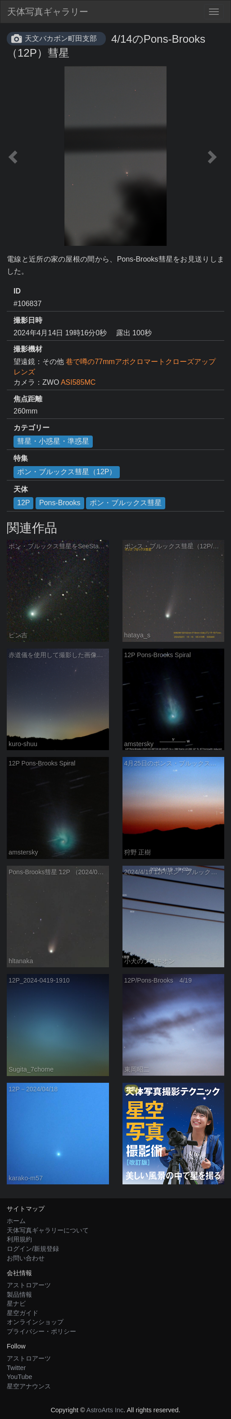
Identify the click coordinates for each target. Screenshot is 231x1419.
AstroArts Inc (104, 1410)
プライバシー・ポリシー (41, 1331)
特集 (21, 458)
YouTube (19, 1376)
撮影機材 (28, 349)
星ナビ (16, 1303)
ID (17, 291)
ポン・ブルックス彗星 (126, 503)
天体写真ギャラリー (47, 12)
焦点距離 (28, 399)
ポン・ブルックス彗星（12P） (66, 472)
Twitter (16, 1367)
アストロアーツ (29, 1285)
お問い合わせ (26, 1258)
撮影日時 (28, 320)
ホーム (16, 1220)
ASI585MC (78, 382)
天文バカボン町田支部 (61, 38)
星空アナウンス (29, 1386)
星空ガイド (22, 1313)
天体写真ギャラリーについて (48, 1230)
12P (23, 503)
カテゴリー (32, 427)
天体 (21, 489)
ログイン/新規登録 (33, 1248)
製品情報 (19, 1294)
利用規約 (19, 1239)
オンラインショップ (35, 1322)
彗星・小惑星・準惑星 (53, 441)
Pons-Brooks (60, 503)
